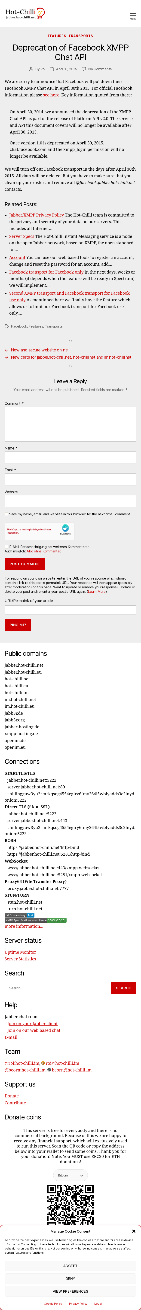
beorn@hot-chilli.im (69, 1070)
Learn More (96, 591)
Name (11, 448)
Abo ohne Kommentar (43, 551)
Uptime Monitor (20, 952)
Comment (14, 404)
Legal (98, 1303)
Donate (12, 1096)
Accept (70, 1266)
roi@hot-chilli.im (60, 1063)
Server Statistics (20, 959)
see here (51, 95)
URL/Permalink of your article (29, 600)
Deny (70, 1278)
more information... (24, 926)
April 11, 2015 (66, 69)
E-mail (11, 1037)
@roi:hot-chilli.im (22, 1063)
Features (57, 36)
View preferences (71, 1291)
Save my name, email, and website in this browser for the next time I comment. (70, 514)
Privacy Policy (78, 1303)
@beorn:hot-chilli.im (25, 1070)
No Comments (100, 69)
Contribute (15, 1103)
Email (10, 470)
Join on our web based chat (33, 1030)
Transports (80, 36)
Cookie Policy (53, 1303)
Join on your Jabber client (32, 1023)
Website (11, 492)
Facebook (19, 326)
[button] (134, 1231)
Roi (42, 69)
